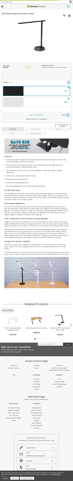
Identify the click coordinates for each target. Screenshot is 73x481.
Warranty (59, 365)
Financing (59, 387)
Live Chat (29, 461)
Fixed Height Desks (36, 413)
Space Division (36, 423)
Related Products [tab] (7, 310)
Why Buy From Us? (13, 368)
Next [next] (71, 325)
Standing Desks (36, 408)
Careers (36, 389)
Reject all (14, 478)
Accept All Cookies (27, 478)
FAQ (13, 133)
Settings (5, 478)
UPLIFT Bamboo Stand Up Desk (36, 328)
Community (36, 384)
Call (41, 467)
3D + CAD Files (13, 415)
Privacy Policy (56, 474)
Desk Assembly (59, 382)
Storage (36, 420)
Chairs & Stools (36, 415)
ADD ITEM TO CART (63, 126)
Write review (29, 67)
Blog (13, 375)
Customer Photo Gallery (13, 418)
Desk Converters (36, 410)
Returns (36, 368)
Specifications (35, 129)
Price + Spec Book (13, 413)
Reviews (58, 129)
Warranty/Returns (35, 133)
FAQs (27, 68)
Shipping (36, 365)
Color (36, 82)
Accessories (36, 418)
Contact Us (13, 365)
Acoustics (36, 428)
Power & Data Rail (36, 425)
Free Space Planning (13, 408)
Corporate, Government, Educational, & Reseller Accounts (59, 369)
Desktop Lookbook (14, 410)
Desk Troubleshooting (59, 384)
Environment (36, 387)
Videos (14, 420)
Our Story (36, 379)
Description (12, 129)
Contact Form (31, 448)
